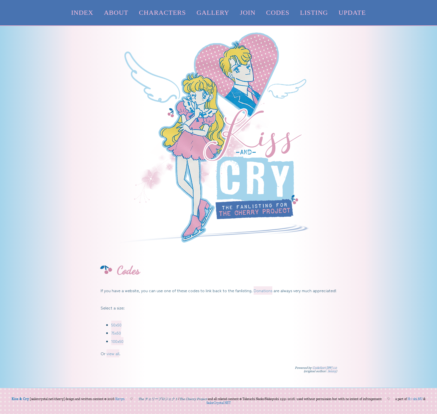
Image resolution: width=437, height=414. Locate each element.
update (352, 12)
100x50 (117, 341)
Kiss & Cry (20, 399)
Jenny (331, 371)
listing (314, 12)
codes (278, 12)
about (116, 12)
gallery (212, 12)
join (248, 12)
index (82, 12)
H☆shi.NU (415, 399)
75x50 (116, 333)
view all (112, 353)
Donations (263, 290)
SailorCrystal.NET (218, 403)
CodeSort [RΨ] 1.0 (324, 368)
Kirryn (120, 399)
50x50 (116, 325)
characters (162, 12)
